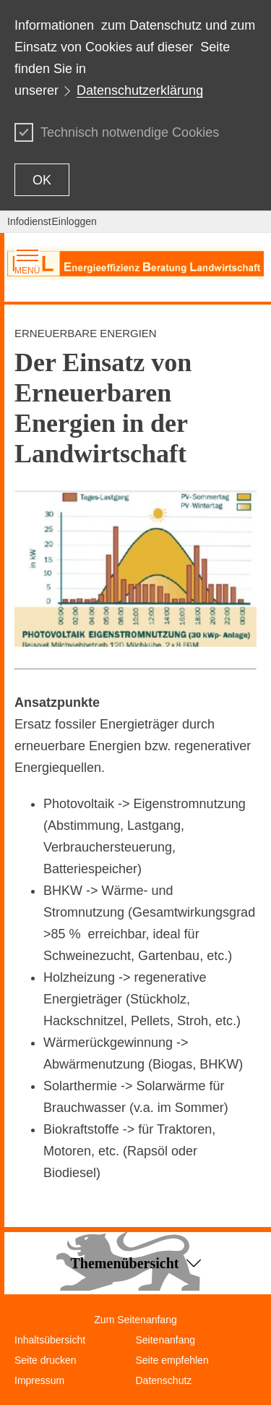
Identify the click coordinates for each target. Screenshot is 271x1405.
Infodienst (29, 221)
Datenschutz (164, 1380)
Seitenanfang (166, 1340)
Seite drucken (45, 1360)
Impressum (39, 1380)
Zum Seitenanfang (135, 1319)
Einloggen (74, 221)
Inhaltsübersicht (49, 1340)
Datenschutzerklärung (140, 90)
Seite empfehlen (172, 1360)
